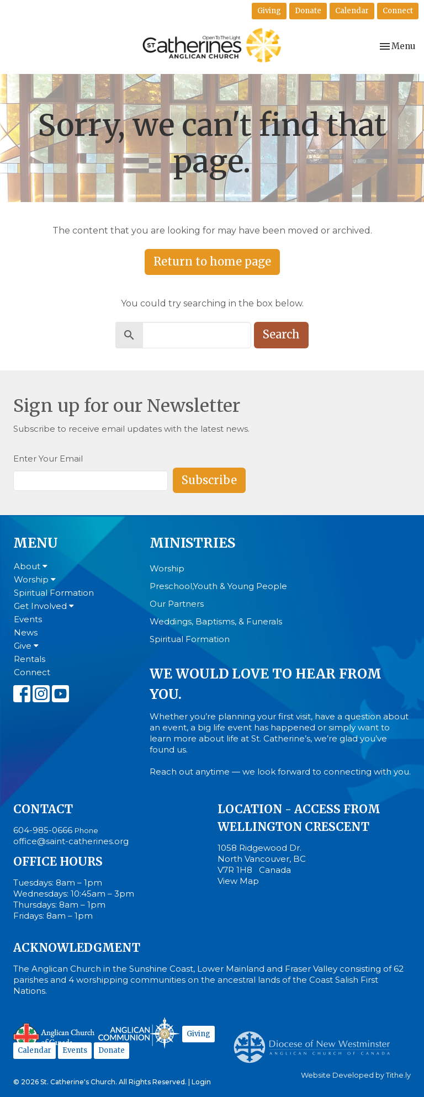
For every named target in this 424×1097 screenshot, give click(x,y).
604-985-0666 (42, 830)
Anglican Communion (139, 1032)
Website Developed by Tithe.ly (356, 1075)
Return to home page (212, 261)
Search (281, 334)
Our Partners (177, 603)
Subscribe (209, 480)
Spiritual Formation (54, 592)
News (26, 632)
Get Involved (44, 606)
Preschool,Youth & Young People (218, 586)
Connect (398, 10)
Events (28, 619)
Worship (35, 579)
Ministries (192, 543)
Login (201, 1082)
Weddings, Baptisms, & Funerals (216, 621)
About (30, 566)
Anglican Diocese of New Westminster (316, 1042)
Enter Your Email (48, 458)
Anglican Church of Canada (54, 1034)
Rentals (29, 659)
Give (26, 645)
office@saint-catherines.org (71, 841)
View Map (238, 881)
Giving (269, 10)
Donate (308, 10)
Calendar (352, 10)
